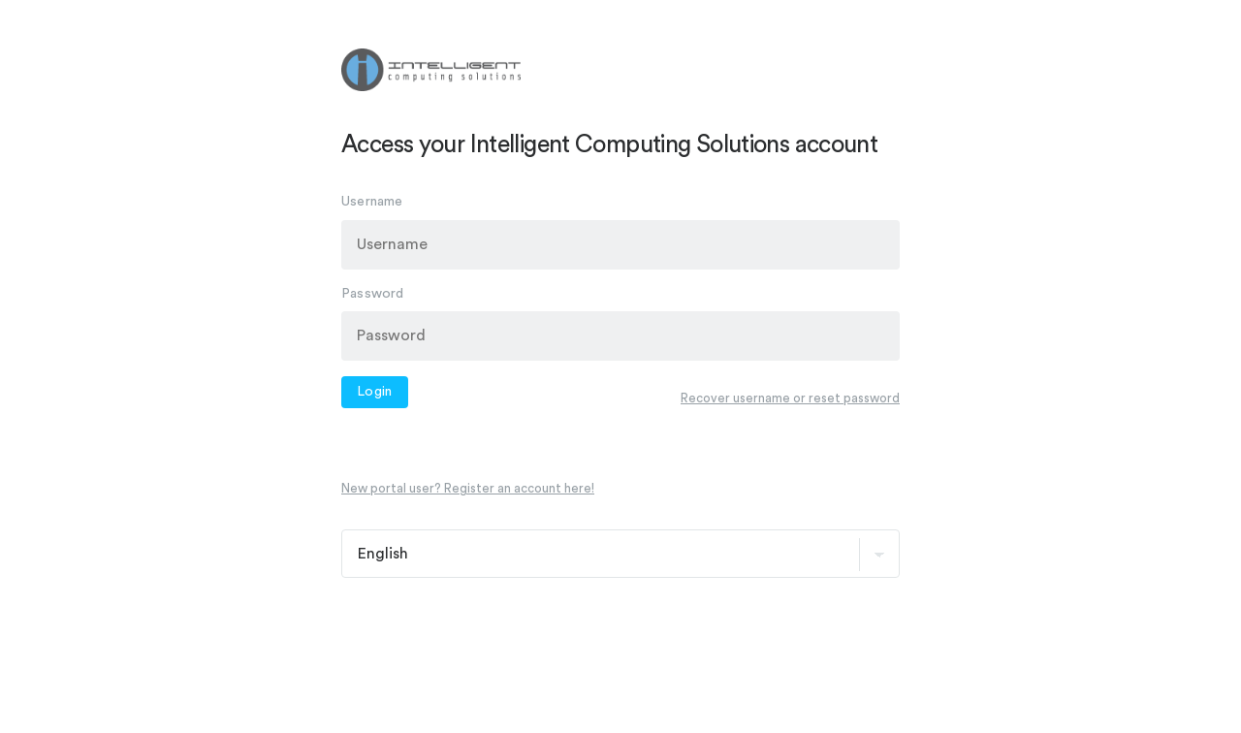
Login (375, 391)
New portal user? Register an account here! (467, 488)
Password (372, 293)
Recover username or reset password (790, 397)
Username (372, 201)
